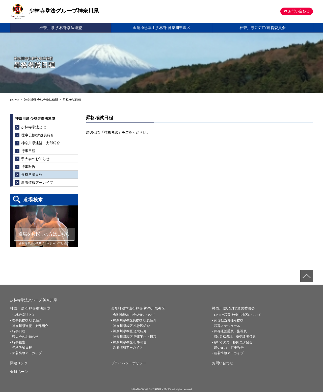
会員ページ (19, 372)
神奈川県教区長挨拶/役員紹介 (135, 320)
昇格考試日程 (22, 347)
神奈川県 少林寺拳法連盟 (60, 27)
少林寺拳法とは (23, 315)
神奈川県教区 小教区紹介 (131, 326)
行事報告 (18, 342)
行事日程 (18, 331)
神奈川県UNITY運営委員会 (262, 27)
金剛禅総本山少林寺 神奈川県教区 (162, 27)
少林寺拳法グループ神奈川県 (64, 11)
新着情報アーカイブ (27, 353)
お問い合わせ (298, 11)
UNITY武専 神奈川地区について (237, 315)
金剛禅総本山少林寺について (134, 315)
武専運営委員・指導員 (230, 331)
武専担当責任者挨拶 (229, 320)
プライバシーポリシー (128, 363)
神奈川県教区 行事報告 (130, 342)
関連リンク (19, 363)
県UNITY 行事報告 (229, 347)
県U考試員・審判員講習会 (233, 342)
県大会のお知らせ (25, 337)
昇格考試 (111, 132)
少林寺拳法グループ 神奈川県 (33, 300)
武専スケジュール (227, 326)
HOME (14, 100)
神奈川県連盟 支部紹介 (30, 326)
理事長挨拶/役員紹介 (27, 320)
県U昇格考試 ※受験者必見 (235, 337)
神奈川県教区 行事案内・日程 (134, 337)
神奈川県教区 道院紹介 (130, 331)
